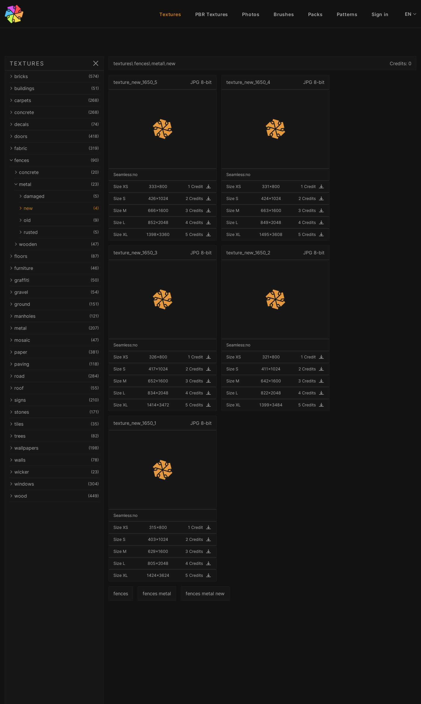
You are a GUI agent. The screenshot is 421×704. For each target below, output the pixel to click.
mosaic (56, 340)
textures (126, 63)
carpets (56, 100)
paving (56, 364)
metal (58, 184)
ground (56, 304)
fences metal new (208, 593)
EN (410, 14)
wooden (58, 244)
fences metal (160, 593)
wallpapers (56, 448)
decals (56, 124)
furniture (56, 268)
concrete (56, 112)
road (56, 376)
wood (56, 496)
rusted (61, 232)
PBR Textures (211, 14)
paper (56, 352)
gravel (56, 292)
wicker (56, 472)
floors (56, 256)
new (61, 208)
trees (56, 436)
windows (56, 484)
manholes (56, 316)
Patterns (347, 14)
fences (56, 160)
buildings (56, 88)
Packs (315, 14)
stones (56, 412)
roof (56, 388)
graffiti (56, 280)
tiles (56, 424)
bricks (56, 76)
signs (56, 400)
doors (56, 136)
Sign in (380, 14)
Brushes (284, 14)
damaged (61, 196)
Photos (251, 14)
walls (56, 460)
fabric (56, 148)
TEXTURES (27, 63)
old (61, 220)
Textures (170, 14)
